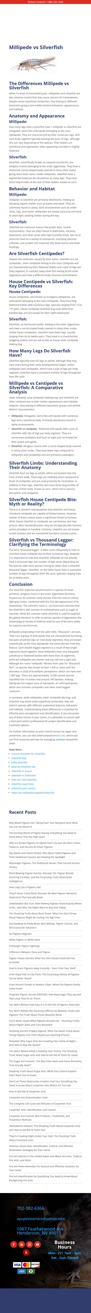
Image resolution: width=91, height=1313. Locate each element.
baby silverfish (19, 762)
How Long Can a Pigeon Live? (25, 887)
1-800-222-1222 (54, 1)
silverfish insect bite (22, 784)
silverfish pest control (23, 788)
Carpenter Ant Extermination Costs (28, 1097)
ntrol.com (60, 735)
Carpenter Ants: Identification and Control (32, 1109)
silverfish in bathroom (23, 775)
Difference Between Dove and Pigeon (29, 952)
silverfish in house (21, 771)
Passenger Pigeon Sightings (24, 945)
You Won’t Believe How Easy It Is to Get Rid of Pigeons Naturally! (44, 1004)
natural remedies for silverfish (28, 753)
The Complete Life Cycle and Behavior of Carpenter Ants (40, 1103)
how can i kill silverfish (24, 779)
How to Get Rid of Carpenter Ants (27, 1091)
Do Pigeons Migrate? (20, 933)
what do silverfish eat (23, 766)
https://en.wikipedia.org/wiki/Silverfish (32, 792)
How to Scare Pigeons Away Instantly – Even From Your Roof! (42, 968)
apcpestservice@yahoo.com (41, 1218)
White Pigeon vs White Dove (24, 939)
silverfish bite (18, 758)
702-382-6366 (30, 1208)
